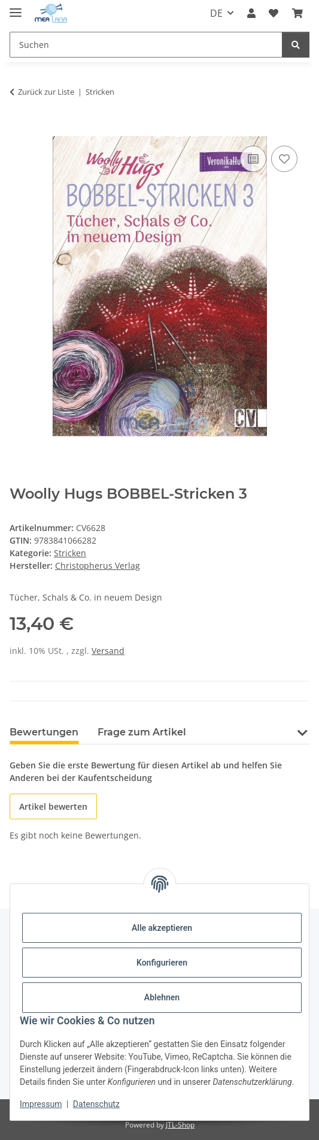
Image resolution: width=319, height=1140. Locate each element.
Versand (108, 650)
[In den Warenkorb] (19, 129)
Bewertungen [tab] (44, 732)
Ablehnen (162, 997)
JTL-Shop (180, 1125)
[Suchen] (295, 45)
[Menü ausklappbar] (16, 7)
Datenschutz (96, 1104)
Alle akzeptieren (162, 928)
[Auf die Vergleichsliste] (253, 159)
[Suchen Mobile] (146, 45)
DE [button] (216, 13)
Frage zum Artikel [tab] (142, 732)
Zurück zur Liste (46, 91)
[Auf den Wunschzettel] (284, 159)
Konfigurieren (161, 962)
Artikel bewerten (53, 806)
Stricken (70, 553)
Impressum (41, 1104)
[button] (251, 13)
